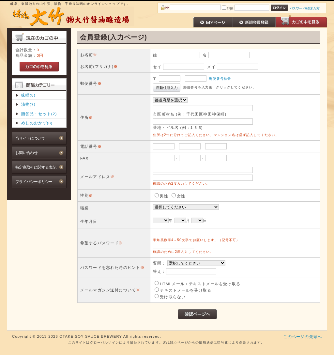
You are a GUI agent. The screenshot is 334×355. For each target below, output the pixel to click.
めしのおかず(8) (37, 123)
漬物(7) (28, 104)
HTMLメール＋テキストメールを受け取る (200, 284)
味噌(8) (28, 95)
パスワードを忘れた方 (304, 8)
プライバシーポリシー (34, 181)
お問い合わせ (26, 152)
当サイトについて (30, 138)
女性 (181, 196)
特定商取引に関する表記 (35, 167)
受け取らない (173, 297)
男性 (164, 196)
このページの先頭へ (302, 336)
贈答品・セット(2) (39, 114)
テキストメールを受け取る (185, 290)
